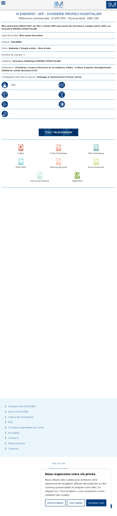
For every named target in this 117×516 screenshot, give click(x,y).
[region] (76, 489)
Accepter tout (96, 502)
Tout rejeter (76, 502)
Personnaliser (55, 502)
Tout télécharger (58, 132)
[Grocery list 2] (58, 338)
